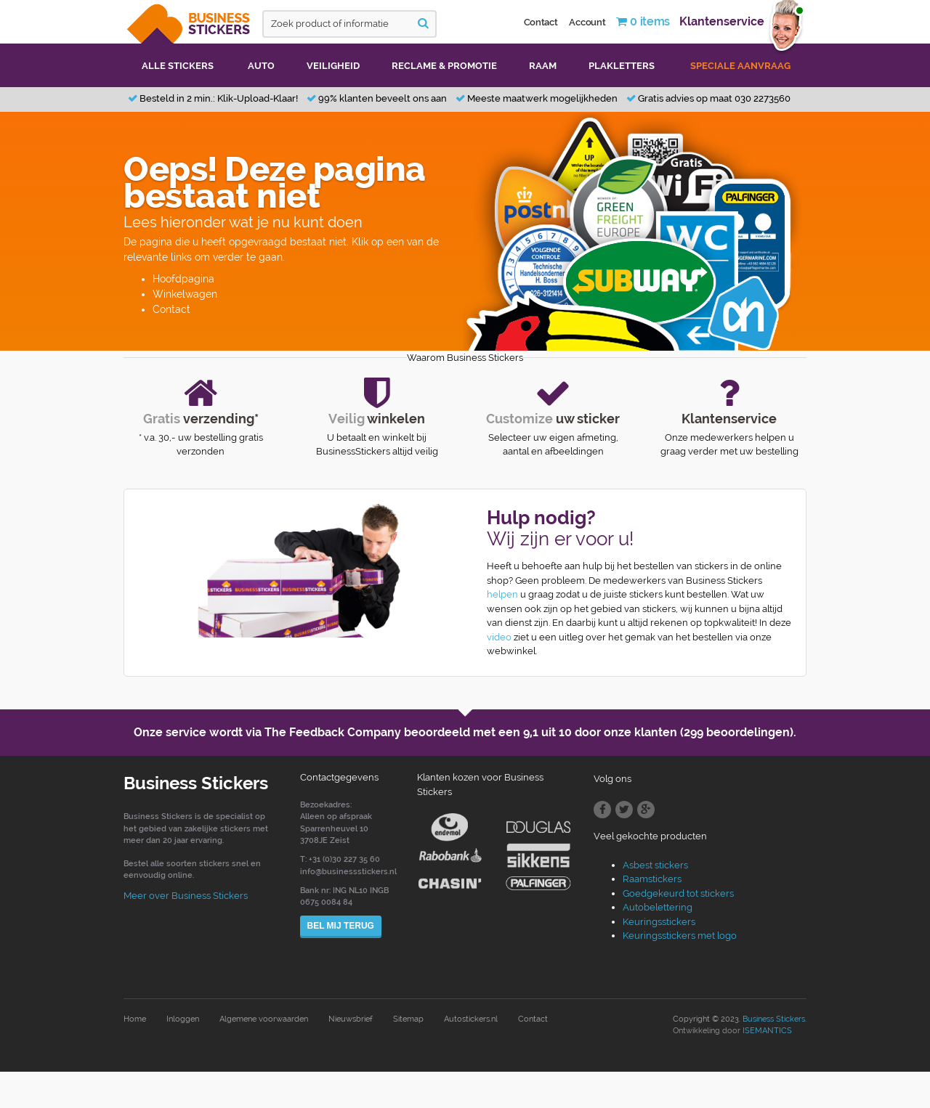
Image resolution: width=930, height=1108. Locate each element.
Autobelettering (657, 907)
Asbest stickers (655, 865)
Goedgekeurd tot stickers (678, 893)
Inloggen (182, 1019)
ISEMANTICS (767, 1030)
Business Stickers (774, 1019)
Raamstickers (652, 878)
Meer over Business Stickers (186, 895)
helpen (502, 594)
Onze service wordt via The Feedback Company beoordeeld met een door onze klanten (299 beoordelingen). (465, 732)
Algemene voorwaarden (263, 1019)
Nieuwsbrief (350, 1019)
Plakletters (622, 65)
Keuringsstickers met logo (680, 935)
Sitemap (408, 1019)
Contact (541, 22)
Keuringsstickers (659, 921)
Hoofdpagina (183, 279)
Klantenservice (721, 21)
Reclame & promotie (444, 65)
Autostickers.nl (471, 1019)
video (499, 637)
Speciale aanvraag (740, 65)
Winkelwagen (185, 294)
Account (587, 22)
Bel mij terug (340, 926)
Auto (261, 65)
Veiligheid (333, 65)
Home (135, 1019)
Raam (543, 65)
